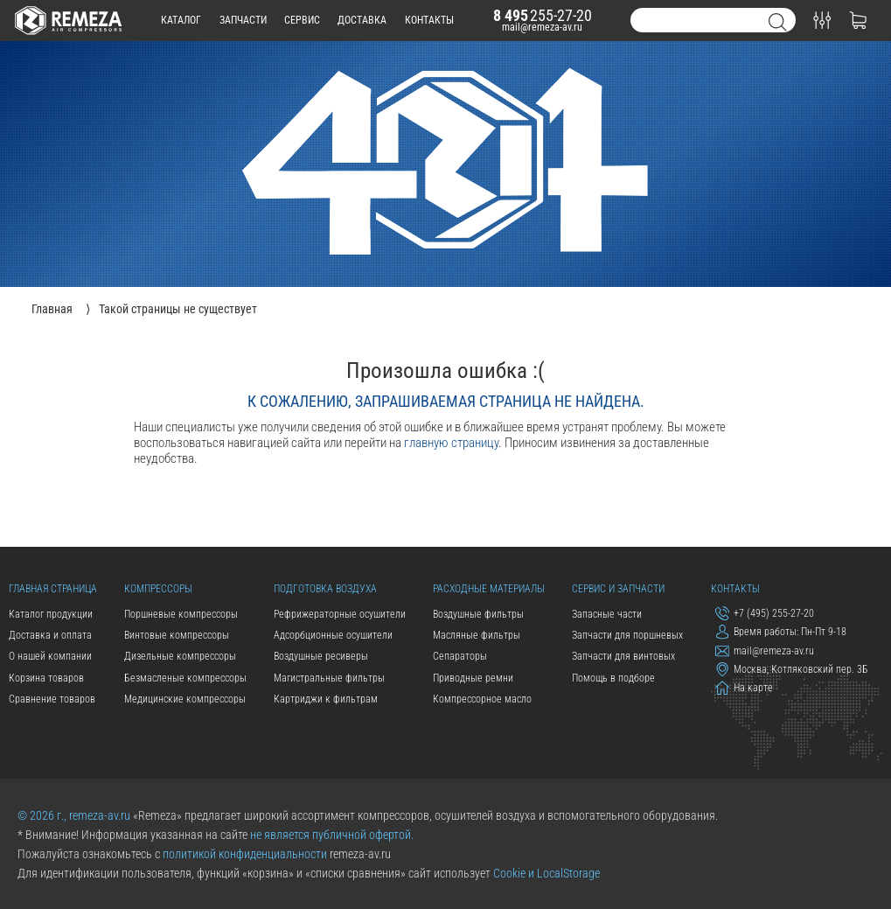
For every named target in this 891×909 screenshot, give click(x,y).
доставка (362, 20)
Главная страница (53, 589)
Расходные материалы (489, 589)
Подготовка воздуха (325, 589)
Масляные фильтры (476, 635)
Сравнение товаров (52, 699)
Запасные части (607, 614)
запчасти (243, 20)
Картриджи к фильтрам (326, 699)
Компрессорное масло (482, 699)
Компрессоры (158, 589)
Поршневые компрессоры (181, 614)
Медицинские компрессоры (185, 699)
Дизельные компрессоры (180, 656)
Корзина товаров (46, 678)
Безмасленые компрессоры (185, 678)
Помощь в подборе (613, 678)
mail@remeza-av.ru (542, 27)
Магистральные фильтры (329, 678)
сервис (302, 20)
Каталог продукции (51, 614)
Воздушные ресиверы (321, 656)
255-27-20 (542, 15)
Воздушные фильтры (478, 614)
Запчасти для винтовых (623, 656)
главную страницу (451, 443)
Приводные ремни (473, 678)
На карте (744, 688)
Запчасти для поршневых (627, 635)
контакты (429, 20)
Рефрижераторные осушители (340, 614)
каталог (181, 20)
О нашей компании (50, 656)
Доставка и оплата (50, 635)
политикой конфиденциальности (245, 854)
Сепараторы (460, 656)
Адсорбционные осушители (333, 635)
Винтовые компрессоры (176, 635)
